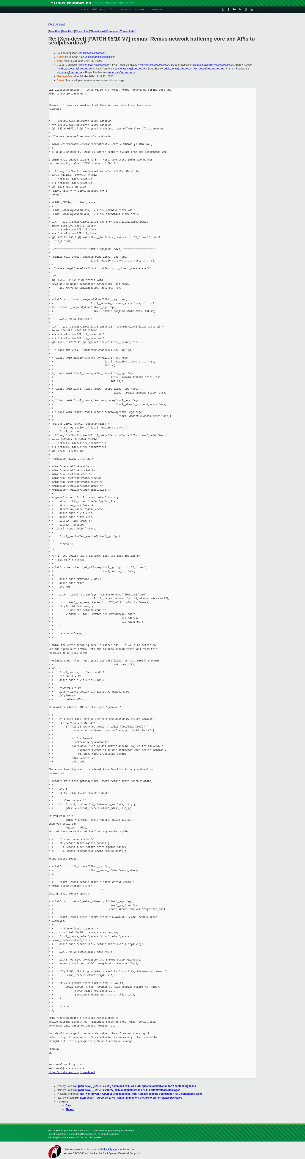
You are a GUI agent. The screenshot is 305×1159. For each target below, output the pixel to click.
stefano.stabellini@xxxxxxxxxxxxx (212, 64)
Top (51, 24)
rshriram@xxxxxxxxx (70, 72)
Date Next (67, 31)
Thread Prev (82, 31)
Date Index (112, 31)
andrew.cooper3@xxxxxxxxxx (75, 68)
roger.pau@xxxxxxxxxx (121, 72)
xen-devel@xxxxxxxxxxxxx (209, 68)
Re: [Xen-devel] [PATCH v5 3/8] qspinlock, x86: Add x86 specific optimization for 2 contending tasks (134, 1086)
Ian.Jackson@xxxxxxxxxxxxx (97, 56)
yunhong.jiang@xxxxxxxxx (130, 68)
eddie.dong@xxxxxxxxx (177, 68)
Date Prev (54, 31)
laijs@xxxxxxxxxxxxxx (92, 53)
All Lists (59, 24)
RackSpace (109, 1149)
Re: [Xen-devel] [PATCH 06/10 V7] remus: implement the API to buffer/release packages (126, 1089)
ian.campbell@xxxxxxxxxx (94, 64)
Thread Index (128, 31)
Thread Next (98, 31)
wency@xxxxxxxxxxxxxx (154, 64)
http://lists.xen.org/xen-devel (72, 1072)
